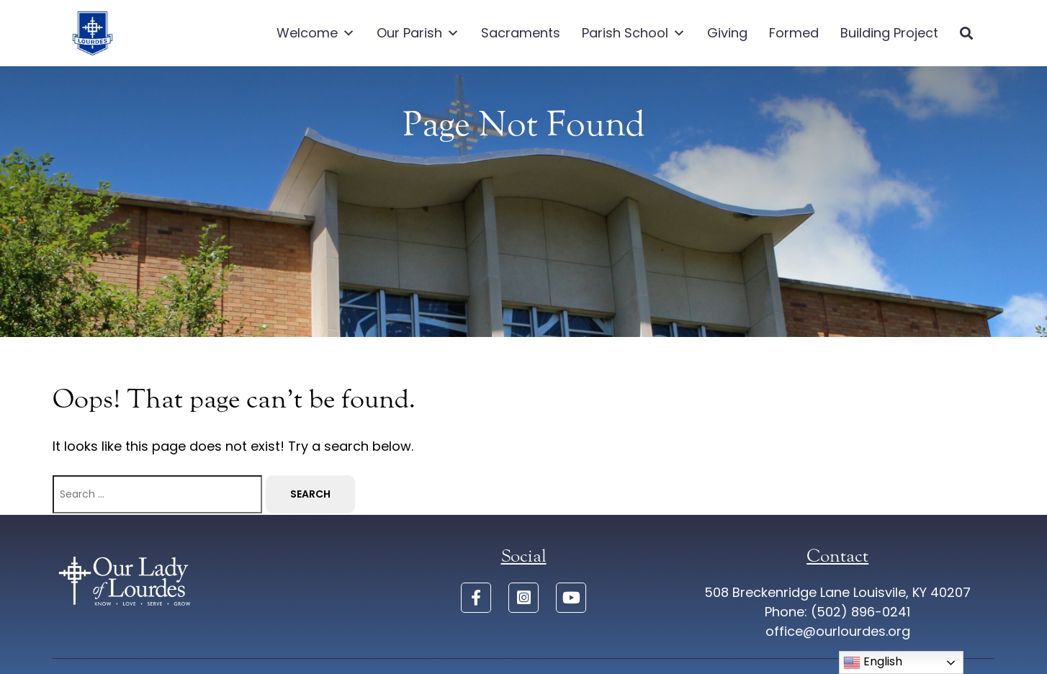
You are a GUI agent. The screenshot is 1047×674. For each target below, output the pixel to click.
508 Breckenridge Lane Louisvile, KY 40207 (837, 592)
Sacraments (520, 33)
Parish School (634, 33)
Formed (794, 33)
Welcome (316, 33)
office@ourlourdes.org (837, 631)
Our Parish (418, 33)
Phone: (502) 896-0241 (837, 612)
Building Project (889, 33)
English (872, 662)
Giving (727, 33)
